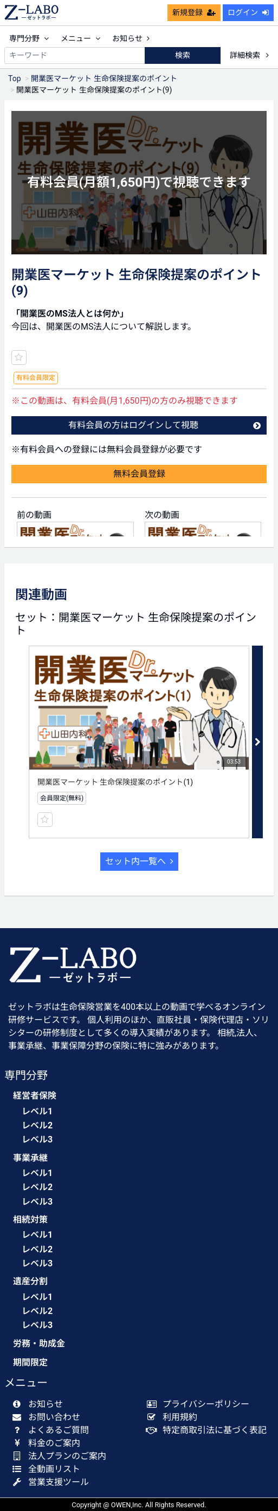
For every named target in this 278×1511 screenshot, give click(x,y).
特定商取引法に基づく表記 (209, 1430)
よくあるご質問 (53, 1430)
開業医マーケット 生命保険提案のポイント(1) (115, 782)
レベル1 (37, 1111)
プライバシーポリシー (201, 1404)
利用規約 (175, 1417)
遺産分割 (30, 1281)
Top (14, 78)
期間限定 (30, 1362)
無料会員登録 (139, 474)
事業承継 (30, 1158)
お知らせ (131, 38)
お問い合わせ (48, 1417)
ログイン (248, 12)
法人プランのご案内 (61, 1456)
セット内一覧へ (139, 861)
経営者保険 (34, 1095)
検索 (182, 55)
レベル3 (37, 1139)
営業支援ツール (53, 1482)
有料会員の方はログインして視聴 (164, 425)
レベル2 (37, 1125)
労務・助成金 (39, 1343)
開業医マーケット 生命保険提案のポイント (104, 78)
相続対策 (30, 1219)
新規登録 (194, 12)
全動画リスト (48, 1469)
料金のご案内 (48, 1443)
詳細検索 (249, 55)
